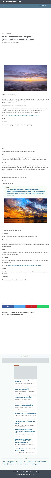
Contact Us (19, 471)
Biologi (8, 461)
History (34, 461)
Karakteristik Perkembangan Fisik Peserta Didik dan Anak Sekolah (23, 115)
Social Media (20, 464)
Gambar (29, 461)
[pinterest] (31, 306)
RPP (16, 464)
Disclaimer (32, 471)
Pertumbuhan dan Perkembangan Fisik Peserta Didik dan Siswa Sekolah (24, 265)
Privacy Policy (26, 471)
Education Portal (19, 475)
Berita (4, 461)
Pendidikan (11, 464)
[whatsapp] (43, 306)
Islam (38, 461)
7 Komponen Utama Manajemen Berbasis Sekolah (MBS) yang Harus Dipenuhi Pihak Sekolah (25, 421)
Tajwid (26, 464)
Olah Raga (5, 464)
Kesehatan (43, 461)
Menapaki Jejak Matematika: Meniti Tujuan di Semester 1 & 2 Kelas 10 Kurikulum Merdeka (26, 191)
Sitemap (37, 471)
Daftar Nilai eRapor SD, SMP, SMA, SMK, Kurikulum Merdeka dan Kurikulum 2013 (24, 189)
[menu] (3, 5)
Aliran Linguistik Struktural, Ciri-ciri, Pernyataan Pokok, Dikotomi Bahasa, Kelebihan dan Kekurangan (24, 441)
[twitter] (20, 306)
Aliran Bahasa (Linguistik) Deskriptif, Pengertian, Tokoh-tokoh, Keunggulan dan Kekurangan (25, 431)
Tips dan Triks (37, 464)
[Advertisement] (25, 19)
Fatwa (25, 461)
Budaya (16, 461)
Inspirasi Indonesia (11, 2)
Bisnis (12, 461)
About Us (14, 471)
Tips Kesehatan (27, 475)
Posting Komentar (14, 42)
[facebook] (8, 306)
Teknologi (31, 464)
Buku (21, 461)
